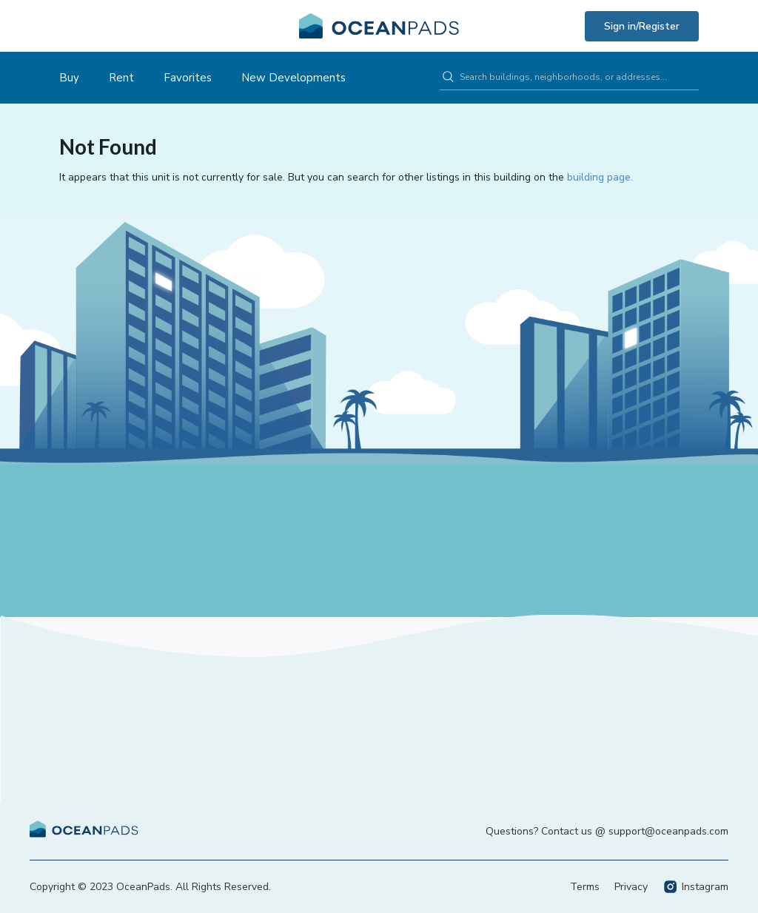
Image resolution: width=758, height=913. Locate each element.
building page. (600, 177)
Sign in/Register (642, 26)
